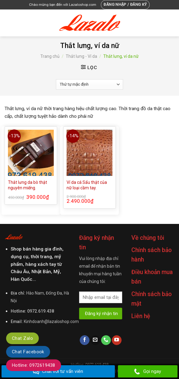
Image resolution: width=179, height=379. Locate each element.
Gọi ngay (147, 372)
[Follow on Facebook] (85, 340)
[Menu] (8, 23)
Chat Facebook (28, 352)
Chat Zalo (22, 338)
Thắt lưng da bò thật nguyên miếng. (27, 185)
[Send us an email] (95, 340)
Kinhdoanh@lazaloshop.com (51, 321)
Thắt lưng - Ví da (81, 56)
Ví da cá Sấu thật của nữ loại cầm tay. (87, 185)
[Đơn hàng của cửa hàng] (89, 84)
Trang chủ (50, 56)
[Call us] (106, 340)
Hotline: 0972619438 (33, 365)
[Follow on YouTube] (117, 340)
